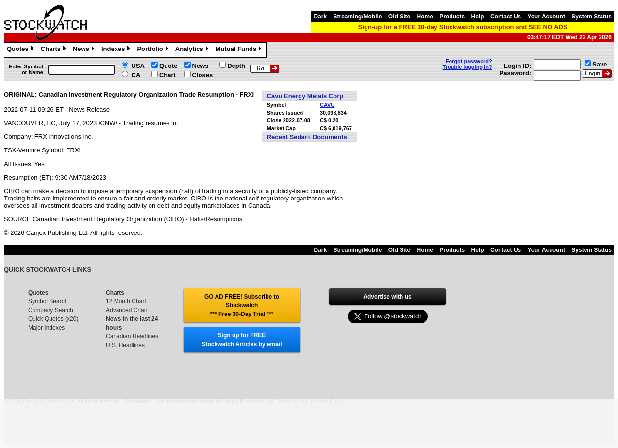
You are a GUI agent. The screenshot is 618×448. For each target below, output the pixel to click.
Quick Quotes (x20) (53, 318)
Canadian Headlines (132, 336)
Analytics (193, 50)
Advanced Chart (127, 310)
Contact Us (505, 16)
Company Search (50, 310)
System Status (591, 16)
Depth (236, 65)
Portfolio (153, 50)
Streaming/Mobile (357, 16)
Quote (168, 65)
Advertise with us (387, 296)
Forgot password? (469, 61)
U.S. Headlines (125, 345)
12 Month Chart (126, 301)
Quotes (21, 50)
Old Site (399, 16)
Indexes (116, 50)
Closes (202, 75)
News (85, 50)
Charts (54, 50)
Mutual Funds (240, 50)
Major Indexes (46, 327)
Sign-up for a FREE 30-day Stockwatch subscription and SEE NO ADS (463, 27)
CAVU (327, 105)
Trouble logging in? (467, 67)
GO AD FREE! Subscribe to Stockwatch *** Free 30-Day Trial (241, 305)
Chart (167, 75)
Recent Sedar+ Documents (307, 137)
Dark (320, 16)
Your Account (546, 16)
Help (477, 16)
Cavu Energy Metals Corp (305, 96)
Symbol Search (47, 301)
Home (425, 16)
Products (452, 16)
